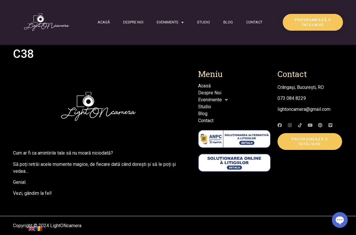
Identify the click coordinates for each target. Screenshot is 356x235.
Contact (254, 22)
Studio (203, 22)
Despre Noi (133, 22)
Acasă (104, 22)
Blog (228, 22)
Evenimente (170, 22)
